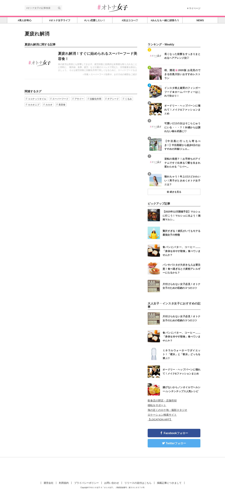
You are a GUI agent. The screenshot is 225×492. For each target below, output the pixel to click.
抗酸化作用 (95, 99)
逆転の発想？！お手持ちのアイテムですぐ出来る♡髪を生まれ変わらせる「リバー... (182, 162)
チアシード (113, 99)
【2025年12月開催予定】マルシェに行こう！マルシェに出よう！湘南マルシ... (181, 215)
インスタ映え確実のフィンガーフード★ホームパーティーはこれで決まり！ (182, 92)
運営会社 (48, 483)
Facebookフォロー (176, 433)
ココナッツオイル (37, 99)
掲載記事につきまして (169, 483)
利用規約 (64, 483)
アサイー (79, 99)
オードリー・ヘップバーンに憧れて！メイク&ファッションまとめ (182, 109)
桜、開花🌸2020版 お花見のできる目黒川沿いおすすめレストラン (182, 74)
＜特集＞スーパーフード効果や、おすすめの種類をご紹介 (109, 74)
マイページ (194, 8)
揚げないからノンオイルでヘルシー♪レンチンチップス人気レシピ (181, 389)
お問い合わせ (111, 483)
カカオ (49, 104)
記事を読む (81, 63)
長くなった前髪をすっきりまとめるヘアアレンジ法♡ (182, 56)
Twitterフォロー (176, 443)
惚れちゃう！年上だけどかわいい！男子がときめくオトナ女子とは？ (182, 180)
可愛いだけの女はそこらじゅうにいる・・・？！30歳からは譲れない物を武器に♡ (182, 127)
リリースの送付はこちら (138, 483)
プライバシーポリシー (86, 483)
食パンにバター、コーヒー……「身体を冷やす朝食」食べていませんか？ (181, 251)
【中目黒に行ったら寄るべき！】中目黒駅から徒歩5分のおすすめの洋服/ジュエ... (182, 145)
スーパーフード (60, 99)
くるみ (128, 99)
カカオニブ (33, 104)
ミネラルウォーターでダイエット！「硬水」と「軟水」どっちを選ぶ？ (181, 354)
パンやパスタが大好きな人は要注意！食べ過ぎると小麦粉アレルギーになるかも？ (181, 268)
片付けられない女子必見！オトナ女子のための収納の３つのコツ (181, 286)
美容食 (62, 104)
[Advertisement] (112, 469)
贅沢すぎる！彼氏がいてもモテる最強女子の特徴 (181, 233)
